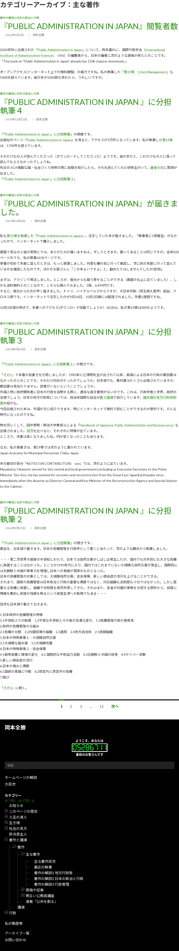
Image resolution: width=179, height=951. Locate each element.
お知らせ (16, 805)
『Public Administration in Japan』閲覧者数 (89, 26)
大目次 (10, 784)
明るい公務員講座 (40, 896)
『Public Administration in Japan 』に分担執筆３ (38, 179)
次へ (115, 706)
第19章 (167, 140)
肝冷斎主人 (18, 834)
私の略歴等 (14, 923)
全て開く (11, 800)
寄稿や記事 (35, 890)
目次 (30, 431)
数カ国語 (106, 397)
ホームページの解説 (21, 777)
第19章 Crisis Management (145, 72)
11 (101, 706)
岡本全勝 (15, 727)
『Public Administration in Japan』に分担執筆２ (38, 364)
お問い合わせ (15, 940)
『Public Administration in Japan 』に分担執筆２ (86, 515)
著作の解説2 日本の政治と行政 (58, 878)
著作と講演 (18, 840)
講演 (21, 907)
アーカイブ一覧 (17, 933)
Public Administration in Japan (49, 140)
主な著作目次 (45, 861)
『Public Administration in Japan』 (60, 50)
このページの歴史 (23, 811)
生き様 (14, 823)
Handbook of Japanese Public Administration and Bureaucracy (126, 425)
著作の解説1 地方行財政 (53, 873)
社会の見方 (18, 828)
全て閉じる (27, 800)
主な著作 (33, 854)
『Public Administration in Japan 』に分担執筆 (36, 134)
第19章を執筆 (17, 236)
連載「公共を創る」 (42, 901)
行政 (12, 913)
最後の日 (157, 167)
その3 (7, 688)
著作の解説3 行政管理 (51, 884)
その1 (7, 375)
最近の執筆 (43, 867)
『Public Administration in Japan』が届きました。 (89, 208)
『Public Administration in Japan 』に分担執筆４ (86, 106)
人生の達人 (18, 817)
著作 (21, 847)
